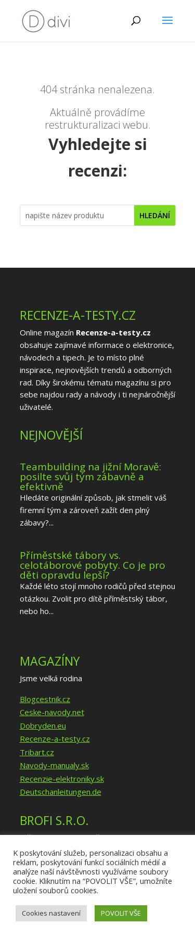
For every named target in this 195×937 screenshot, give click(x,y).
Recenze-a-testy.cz (55, 738)
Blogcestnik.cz (45, 699)
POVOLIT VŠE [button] (121, 913)
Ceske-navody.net (52, 712)
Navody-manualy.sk (54, 765)
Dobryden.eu (43, 725)
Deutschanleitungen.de (60, 791)
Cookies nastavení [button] (51, 913)
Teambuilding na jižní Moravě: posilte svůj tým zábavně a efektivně (90, 476)
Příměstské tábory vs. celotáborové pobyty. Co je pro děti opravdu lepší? (92, 565)
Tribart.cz (37, 752)
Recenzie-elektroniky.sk (62, 778)
